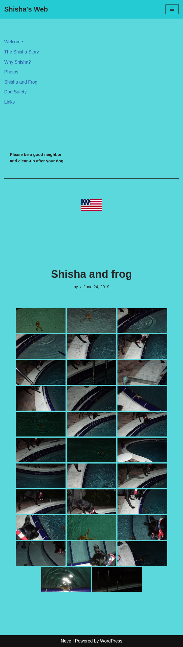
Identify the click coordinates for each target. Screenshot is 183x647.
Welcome (13, 41)
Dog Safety (15, 91)
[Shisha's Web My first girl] (26, 9)
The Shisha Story (21, 52)
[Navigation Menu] (172, 9)
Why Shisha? (17, 62)
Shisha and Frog (20, 82)
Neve (66, 641)
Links (9, 102)
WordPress (111, 641)
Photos (11, 72)
